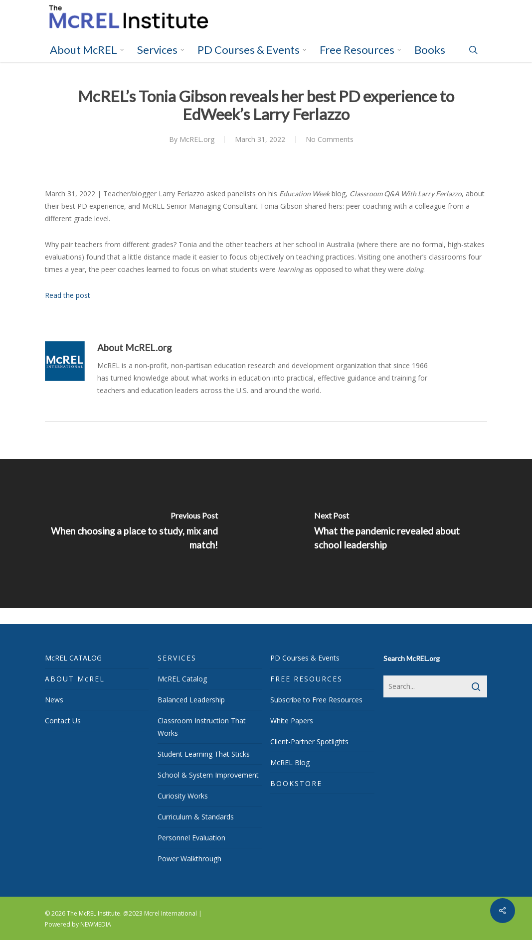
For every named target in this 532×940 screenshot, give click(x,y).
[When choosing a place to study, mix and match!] (133, 533)
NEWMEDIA (95, 924)
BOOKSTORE (296, 783)
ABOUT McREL (75, 678)
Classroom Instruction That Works (202, 727)
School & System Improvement (208, 775)
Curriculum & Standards (196, 816)
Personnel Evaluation (191, 837)
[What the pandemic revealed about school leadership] (399, 533)
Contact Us (63, 720)
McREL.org (196, 139)
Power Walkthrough (189, 858)
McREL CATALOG (73, 658)
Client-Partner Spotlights (309, 741)
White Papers (291, 720)
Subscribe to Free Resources (316, 699)
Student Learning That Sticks (204, 754)
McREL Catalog (182, 678)
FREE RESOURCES (306, 678)
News (54, 699)
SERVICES (177, 658)
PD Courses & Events (305, 658)
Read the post (67, 295)
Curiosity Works (183, 796)
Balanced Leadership (191, 699)
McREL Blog (290, 762)
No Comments (330, 139)
